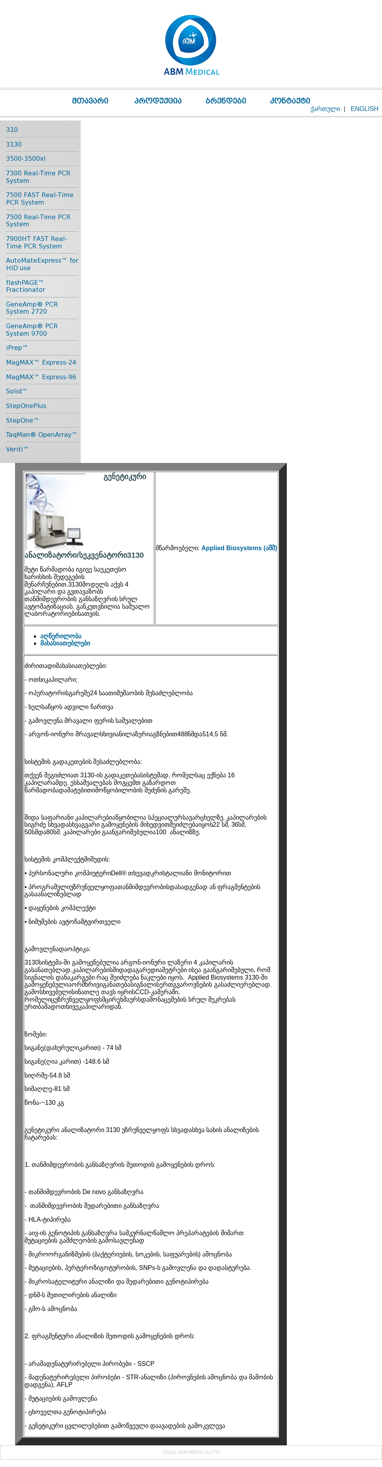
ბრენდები (225, 101)
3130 (14, 144)
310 (12, 130)
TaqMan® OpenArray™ (42, 434)
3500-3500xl (25, 158)
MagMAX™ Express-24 (41, 362)
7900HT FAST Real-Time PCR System (36, 242)
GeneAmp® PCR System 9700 (32, 329)
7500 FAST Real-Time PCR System (39, 198)
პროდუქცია (158, 101)
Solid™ (17, 391)
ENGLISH (364, 108)
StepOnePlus (26, 406)
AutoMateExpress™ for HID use (42, 264)
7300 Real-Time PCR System (38, 176)
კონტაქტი (290, 101)
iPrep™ (17, 348)
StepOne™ (23, 420)
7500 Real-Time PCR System (38, 220)
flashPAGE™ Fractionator (25, 286)
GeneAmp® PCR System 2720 (32, 308)
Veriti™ (17, 449)
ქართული (325, 108)
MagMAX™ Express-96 (41, 377)
